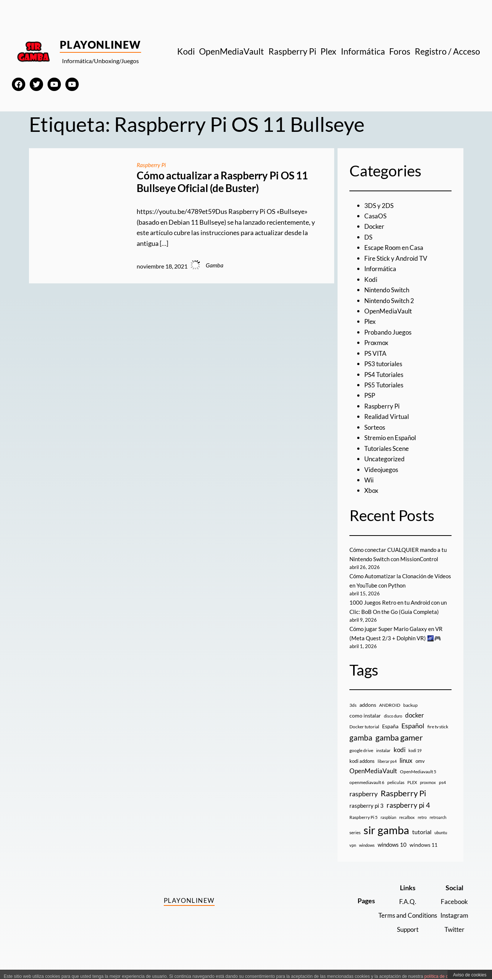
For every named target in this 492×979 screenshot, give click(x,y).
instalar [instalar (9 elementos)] (383, 759)
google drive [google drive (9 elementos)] (361, 759)
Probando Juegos (389, 332)
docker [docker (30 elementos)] (414, 724)
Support (404, 938)
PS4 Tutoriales (385, 374)
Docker (374, 226)
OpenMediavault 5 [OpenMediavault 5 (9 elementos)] (418, 781)
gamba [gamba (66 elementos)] (360, 747)
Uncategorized (385, 459)
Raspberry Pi (152, 164)
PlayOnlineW (100, 44)
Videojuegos (382, 469)
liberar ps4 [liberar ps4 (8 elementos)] (387, 770)
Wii (369, 480)
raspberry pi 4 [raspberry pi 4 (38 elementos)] (408, 815)
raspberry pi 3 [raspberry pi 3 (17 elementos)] (366, 815)
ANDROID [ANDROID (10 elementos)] (389, 715)
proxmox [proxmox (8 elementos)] (428, 791)
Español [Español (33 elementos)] (412, 735)
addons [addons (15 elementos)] (367, 714)
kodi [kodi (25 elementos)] (399, 759)
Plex (370, 321)
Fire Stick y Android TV (397, 258)
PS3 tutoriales (384, 364)
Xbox (371, 490)
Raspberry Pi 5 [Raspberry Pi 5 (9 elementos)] (363, 826)
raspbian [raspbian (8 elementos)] (388, 826)
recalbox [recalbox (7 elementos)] (407, 826)
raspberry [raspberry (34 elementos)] (363, 803)
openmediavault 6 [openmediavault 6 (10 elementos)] (366, 791)
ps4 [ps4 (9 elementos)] (442, 791)
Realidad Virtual (387, 416)
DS (368, 237)
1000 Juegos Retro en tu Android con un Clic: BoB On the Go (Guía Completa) (396, 612)
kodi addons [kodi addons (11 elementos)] (362, 770)
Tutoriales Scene (388, 448)
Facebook (453, 911)
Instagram (453, 925)
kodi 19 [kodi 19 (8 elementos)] (414, 759)
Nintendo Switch (388, 290)
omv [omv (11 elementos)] (420, 770)
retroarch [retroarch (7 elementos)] (438, 826)
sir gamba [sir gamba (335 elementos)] (386, 839)
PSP (370, 395)
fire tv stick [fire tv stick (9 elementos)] (437, 736)
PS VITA (376, 353)
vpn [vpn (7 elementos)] (352, 854)
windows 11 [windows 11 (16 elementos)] (423, 854)
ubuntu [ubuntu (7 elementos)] (440, 842)
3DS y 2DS (379, 205)
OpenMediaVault (389, 311)
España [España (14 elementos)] (390, 735)
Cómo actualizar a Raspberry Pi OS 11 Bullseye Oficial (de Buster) (222, 181)
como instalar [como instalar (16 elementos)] (365, 725)
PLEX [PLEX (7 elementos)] (412, 791)
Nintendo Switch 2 (391, 300)
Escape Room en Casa (395, 247)
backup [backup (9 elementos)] (410, 715)
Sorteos (375, 427)
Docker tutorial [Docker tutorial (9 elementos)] (364, 736)
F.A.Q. (403, 911)
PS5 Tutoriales (385, 385)
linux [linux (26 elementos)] (406, 770)
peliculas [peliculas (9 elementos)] (395, 791)
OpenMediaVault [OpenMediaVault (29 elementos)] (373, 780)
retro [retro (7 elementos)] (422, 826)
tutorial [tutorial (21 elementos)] (421, 841)
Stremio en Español (392, 437)
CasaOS (375, 216)
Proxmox (377, 342)
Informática (381, 268)
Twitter (454, 938)
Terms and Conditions (403, 925)
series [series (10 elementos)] (355, 842)
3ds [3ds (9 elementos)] (352, 715)
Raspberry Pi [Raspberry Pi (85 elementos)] (403, 803)
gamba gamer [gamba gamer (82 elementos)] (399, 747)
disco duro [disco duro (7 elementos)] (393, 725)
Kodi (371, 279)
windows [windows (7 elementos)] (367, 854)
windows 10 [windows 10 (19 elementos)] (392, 854)
